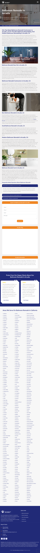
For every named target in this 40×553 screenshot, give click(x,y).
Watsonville (29, 476)
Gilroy (4, 497)
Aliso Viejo (5, 318)
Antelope (5, 324)
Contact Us (24, 519)
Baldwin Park (5, 347)
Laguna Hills (17, 363)
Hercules (16, 325)
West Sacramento (30, 481)
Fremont (4, 485)
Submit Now (20, 220)
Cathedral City (5, 391)
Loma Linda (17, 386)
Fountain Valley (6, 483)
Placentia (16, 490)
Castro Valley (5, 389)
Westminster (29, 485)
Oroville (16, 467)
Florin (4, 474)
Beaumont (5, 354)
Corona (4, 416)
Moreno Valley (17, 430)
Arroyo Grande (6, 334)
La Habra (16, 347)
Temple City (29, 440)
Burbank (4, 375)
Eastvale (4, 448)
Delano (4, 433)
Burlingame (5, 377)
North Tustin (17, 448)
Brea (4, 370)
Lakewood (17, 370)
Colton (4, 410)
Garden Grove (5, 494)
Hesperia (16, 327)
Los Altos (16, 391)
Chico (4, 396)
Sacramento (29, 347)
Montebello (17, 423)
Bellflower (5, 359)
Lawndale (17, 375)
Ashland (4, 336)
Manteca (16, 403)
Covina (4, 419)
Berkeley (4, 364)
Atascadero (5, 338)
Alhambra (5, 317)
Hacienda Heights (18, 317)
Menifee (16, 409)
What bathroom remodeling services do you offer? (12, 185)
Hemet (16, 324)
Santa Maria (29, 398)
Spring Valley (29, 428)
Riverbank (28, 334)
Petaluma (16, 485)
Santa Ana (29, 389)
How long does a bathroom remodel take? (10, 198)
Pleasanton (17, 495)
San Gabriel (29, 366)
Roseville (28, 343)
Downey (4, 440)
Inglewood (17, 340)
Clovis (4, 407)
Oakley (16, 455)
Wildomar (28, 490)
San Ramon (29, 386)
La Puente (17, 354)
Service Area (24, 521)
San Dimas (29, 361)
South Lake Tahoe (30, 421)
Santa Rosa (29, 403)
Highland (16, 329)
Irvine (16, 341)
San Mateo (29, 380)
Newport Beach (18, 442)
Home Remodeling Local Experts (18, 550)
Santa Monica (29, 400)
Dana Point (5, 428)
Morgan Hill (17, 432)
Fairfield (4, 469)
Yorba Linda (29, 495)
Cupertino (5, 423)
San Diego (29, 359)
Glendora (5, 501)
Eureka (4, 465)
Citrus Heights (5, 403)
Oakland (16, 453)
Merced (16, 412)
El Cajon (4, 449)
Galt (4, 492)
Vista (28, 469)
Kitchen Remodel (25, 515)
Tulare (28, 448)
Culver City (5, 421)
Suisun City (29, 433)
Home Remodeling (25, 517)
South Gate (29, 419)
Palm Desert (17, 472)
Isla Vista (16, 343)
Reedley (28, 327)
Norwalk (16, 449)
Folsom (4, 476)
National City (17, 439)
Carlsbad (4, 384)
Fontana (4, 478)
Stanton (28, 430)
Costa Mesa (5, 417)
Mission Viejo (17, 416)
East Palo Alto (5, 446)
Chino (4, 398)
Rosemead (29, 341)
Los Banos (17, 394)
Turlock (28, 449)
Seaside (28, 409)
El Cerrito (5, 453)
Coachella (5, 409)
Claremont (5, 405)
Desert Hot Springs (6, 435)
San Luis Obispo (30, 377)
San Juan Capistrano (30, 371)
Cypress (4, 425)
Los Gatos (17, 396)
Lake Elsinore (17, 366)
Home (3, 25)
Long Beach (17, 389)
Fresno (4, 488)
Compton (5, 412)
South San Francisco (30, 425)
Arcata (4, 331)
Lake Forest (17, 368)
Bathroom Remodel (25, 513)
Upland (28, 458)
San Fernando (29, 363)
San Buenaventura (30, 354)
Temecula (28, 437)
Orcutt (16, 465)
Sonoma (28, 416)
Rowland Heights (30, 345)
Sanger (28, 387)
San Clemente (29, 357)
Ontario (16, 460)
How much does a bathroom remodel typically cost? (12, 195)
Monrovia (17, 419)
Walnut (28, 471)
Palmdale (16, 476)
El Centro (5, 451)
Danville (4, 430)
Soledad (28, 414)
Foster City (5, 481)
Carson (4, 387)
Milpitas (16, 414)
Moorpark (17, 428)
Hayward (16, 322)
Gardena (4, 495)
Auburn (4, 341)
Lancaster (17, 371)
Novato (16, 451)
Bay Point (5, 352)
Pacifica (16, 471)
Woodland (29, 494)
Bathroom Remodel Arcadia (13, 25)
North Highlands (18, 446)
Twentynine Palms (30, 453)
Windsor (28, 492)
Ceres (4, 393)
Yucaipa (28, 499)
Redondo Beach (29, 324)
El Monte (5, 456)
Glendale (4, 499)
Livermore (17, 382)
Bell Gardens (5, 357)
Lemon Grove (17, 377)
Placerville (17, 492)
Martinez (16, 405)
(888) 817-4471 (5, 528)
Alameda (4, 315)
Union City (29, 456)
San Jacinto (29, 368)
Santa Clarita (29, 394)
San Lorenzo (29, 375)
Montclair (17, 421)
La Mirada (17, 350)
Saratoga (28, 407)
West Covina (29, 478)
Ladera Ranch (17, 359)
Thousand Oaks (29, 442)
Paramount (17, 479)
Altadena (5, 320)
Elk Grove (5, 460)
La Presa (16, 352)
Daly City (5, 426)
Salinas (28, 348)
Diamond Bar (5, 437)
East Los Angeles (6, 444)
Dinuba (4, 439)
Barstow (4, 350)
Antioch (4, 325)
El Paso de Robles (6, 458)
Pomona (16, 497)
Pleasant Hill (17, 494)
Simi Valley (29, 412)
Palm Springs (17, 474)
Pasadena (17, 481)
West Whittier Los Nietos (31, 483)
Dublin (4, 442)
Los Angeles (17, 393)
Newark (16, 440)
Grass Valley (17, 315)
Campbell (5, 382)
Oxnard (16, 469)
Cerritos (4, 394)
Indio (16, 338)
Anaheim (4, 322)
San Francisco (29, 364)
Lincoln (16, 380)
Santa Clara (29, 393)
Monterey (17, 425)
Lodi (16, 384)
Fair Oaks (5, 467)
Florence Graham (6, 472)
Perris (16, 483)
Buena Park (5, 373)
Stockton (28, 432)
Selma (28, 410)
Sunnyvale (29, 435)
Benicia (4, 363)
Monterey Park (17, 426)
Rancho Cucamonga (30, 315)
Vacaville (28, 460)
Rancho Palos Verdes (30, 317)
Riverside (28, 336)
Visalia (28, 467)
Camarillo (5, 380)
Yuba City (28, 497)
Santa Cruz (29, 396)
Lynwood (16, 398)
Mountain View (18, 433)
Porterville (17, 499)
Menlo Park (17, 410)
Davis (4, 432)
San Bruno (29, 352)
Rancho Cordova (30, 313)
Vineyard (28, 465)
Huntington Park (18, 334)
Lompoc (16, 387)
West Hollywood (30, 479)
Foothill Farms (5, 479)
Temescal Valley (29, 439)
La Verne (16, 357)
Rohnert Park (29, 340)
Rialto (28, 329)
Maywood (17, 407)
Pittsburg (16, 488)
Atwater (4, 340)
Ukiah (28, 455)
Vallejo (28, 462)
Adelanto (5, 313)
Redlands (28, 322)
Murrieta (16, 435)
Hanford (16, 318)
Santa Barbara (29, 391)
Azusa (4, 343)
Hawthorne (17, 320)
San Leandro (29, 373)
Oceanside (17, 456)
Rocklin (28, 338)
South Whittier (29, 426)
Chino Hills (5, 400)
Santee (28, 405)
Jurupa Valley (17, 345)
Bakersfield (5, 345)
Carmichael (5, 386)
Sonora (28, 417)
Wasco (28, 474)
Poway (16, 501)
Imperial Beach (17, 336)
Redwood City (29, 325)
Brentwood (5, 371)
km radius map (20, 241)
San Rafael (29, 384)
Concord (4, 414)
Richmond (28, 331)
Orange (16, 462)
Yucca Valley (29, 501)
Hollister (16, 331)
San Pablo (28, 382)
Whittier (28, 488)
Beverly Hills (5, 366)
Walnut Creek (29, 472)
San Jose (28, 370)
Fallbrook (5, 471)
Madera (16, 400)
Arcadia (6, 25)
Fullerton (5, 490)
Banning (4, 348)
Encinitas (5, 462)
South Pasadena (30, 423)
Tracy (28, 446)
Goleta (16, 313)
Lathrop (16, 373)
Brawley (4, 368)
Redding (28, 320)
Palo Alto (16, 478)
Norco (16, 444)
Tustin (28, 451)
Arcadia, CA (5, 535)
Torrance (28, 444)
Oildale (16, 458)
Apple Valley (5, 327)
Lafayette (16, 361)
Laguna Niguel (17, 364)
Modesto (16, 417)
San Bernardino (29, 350)
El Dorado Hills (6, 455)
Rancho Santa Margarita (31, 318)
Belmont (4, 361)
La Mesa (16, 348)
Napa (16, 437)
